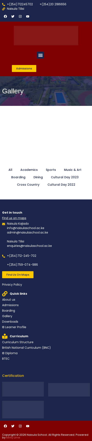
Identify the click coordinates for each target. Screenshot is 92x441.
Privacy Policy (12, 284)
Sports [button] (51, 170)
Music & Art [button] (72, 170)
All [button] (10, 170)
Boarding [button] (18, 177)
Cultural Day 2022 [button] (61, 184)
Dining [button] (38, 177)
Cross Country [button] (28, 184)
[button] (40, 55)
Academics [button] (29, 170)
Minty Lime (13, 437)
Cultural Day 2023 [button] (65, 177)
